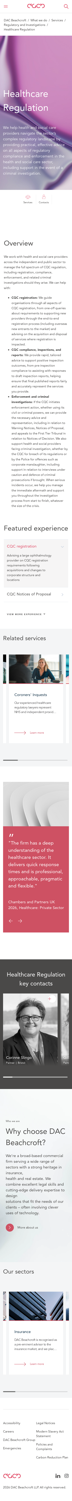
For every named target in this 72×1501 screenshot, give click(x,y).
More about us (27, 1227)
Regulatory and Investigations (24, 25)
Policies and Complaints (44, 1446)
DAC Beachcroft (15, 20)
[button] (66, 6)
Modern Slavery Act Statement (50, 1433)
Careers (8, 1431)
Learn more (37, 733)
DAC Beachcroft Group (19, 1440)
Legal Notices (45, 1423)
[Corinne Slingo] (52, 998)
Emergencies (12, 1448)
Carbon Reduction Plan (52, 1457)
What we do (39, 20)
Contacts (44, 199)
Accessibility (11, 1423)
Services (57, 20)
